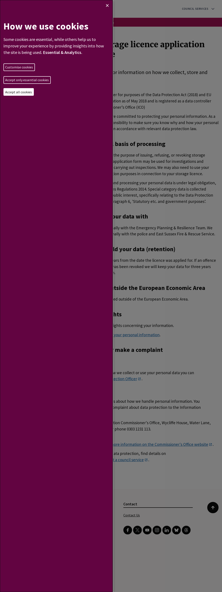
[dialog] (56, 296)
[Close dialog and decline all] (107, 5)
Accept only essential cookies (27, 80)
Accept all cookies (18, 92)
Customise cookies (19, 67)
